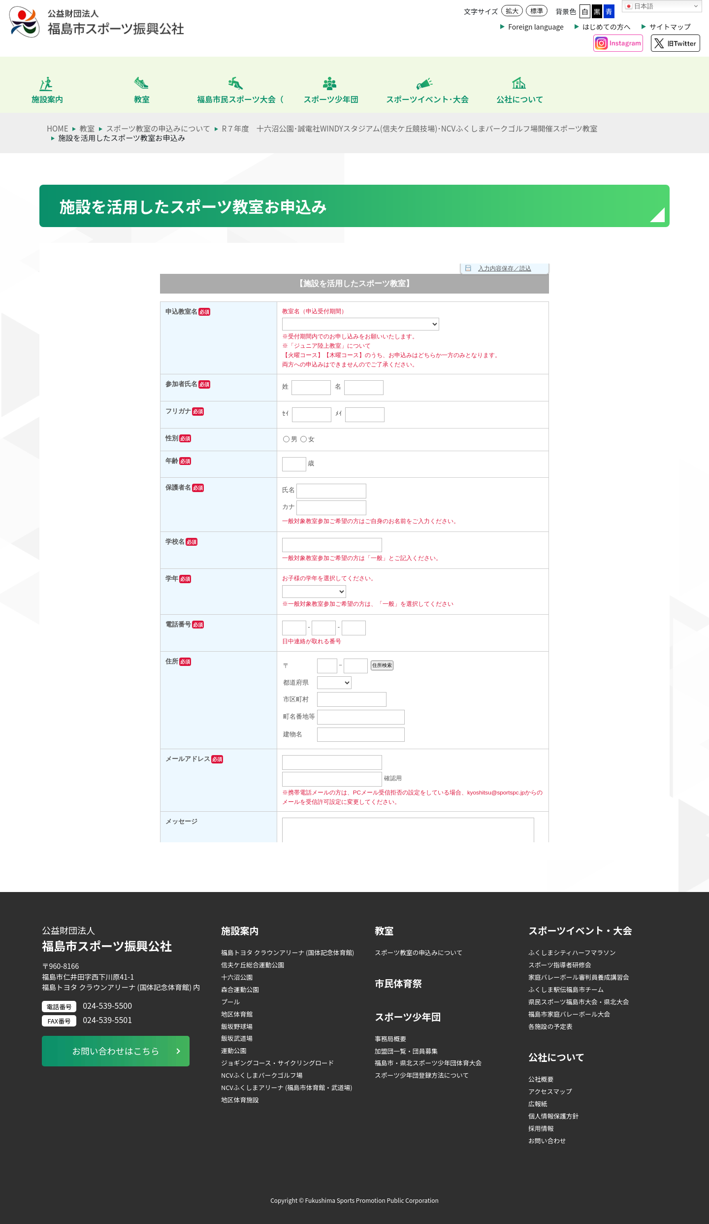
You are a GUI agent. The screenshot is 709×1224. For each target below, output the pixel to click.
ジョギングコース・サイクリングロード (277, 1062)
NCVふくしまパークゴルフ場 (261, 1075)
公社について (556, 1057)
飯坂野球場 (237, 1026)
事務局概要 (390, 1038)
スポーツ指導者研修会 (559, 964)
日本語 (639, 6)
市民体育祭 (398, 983)
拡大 (512, 10)
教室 (384, 930)
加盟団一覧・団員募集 (406, 1051)
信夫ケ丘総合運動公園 (252, 964)
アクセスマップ (550, 1091)
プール (230, 1001)
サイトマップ (670, 27)
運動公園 (233, 1050)
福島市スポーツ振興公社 (124, 939)
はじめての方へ (606, 27)
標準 (536, 10)
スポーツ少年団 (408, 1017)
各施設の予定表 (550, 1026)
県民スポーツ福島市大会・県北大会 (578, 1001)
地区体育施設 (240, 1099)
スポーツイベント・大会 (580, 930)
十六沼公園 (237, 977)
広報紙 (537, 1103)
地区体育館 (237, 1014)
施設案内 (240, 930)
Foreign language (535, 27)
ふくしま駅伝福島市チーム (566, 989)
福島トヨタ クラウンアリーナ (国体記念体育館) (287, 952)
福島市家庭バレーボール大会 (569, 1014)
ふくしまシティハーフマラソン (572, 952)
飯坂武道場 (237, 1038)
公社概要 (540, 1079)
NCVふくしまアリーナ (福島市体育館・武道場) (287, 1087)
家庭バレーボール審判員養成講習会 (578, 977)
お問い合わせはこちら (115, 1051)
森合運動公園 (240, 989)
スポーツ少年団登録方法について (422, 1075)
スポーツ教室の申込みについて (419, 952)
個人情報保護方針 (553, 1116)
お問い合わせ (547, 1140)
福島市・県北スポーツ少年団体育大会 (428, 1062)
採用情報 (540, 1128)
